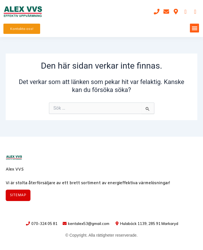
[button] (194, 28)
